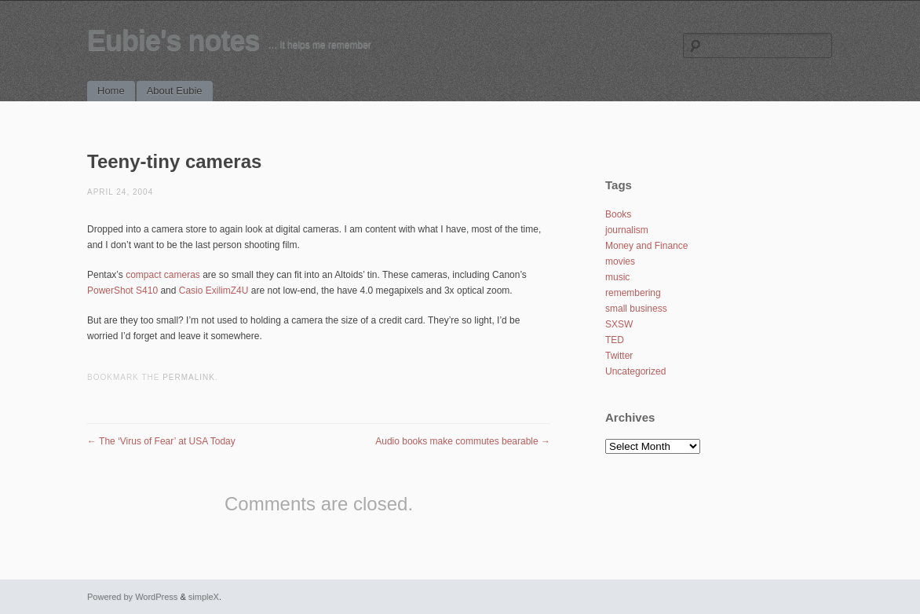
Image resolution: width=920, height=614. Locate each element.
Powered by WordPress (132, 596)
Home (111, 91)
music (617, 277)
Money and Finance (646, 245)
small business (636, 308)
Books (618, 214)
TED (614, 339)
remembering (633, 292)
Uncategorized (635, 371)
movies (620, 261)
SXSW (619, 324)
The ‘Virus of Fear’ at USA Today (161, 441)
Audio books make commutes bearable (462, 441)
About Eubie (175, 91)
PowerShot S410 (122, 290)
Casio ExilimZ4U (214, 290)
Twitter (619, 355)
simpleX (203, 596)
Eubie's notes (173, 40)
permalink (188, 377)
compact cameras (163, 274)
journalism (626, 230)
